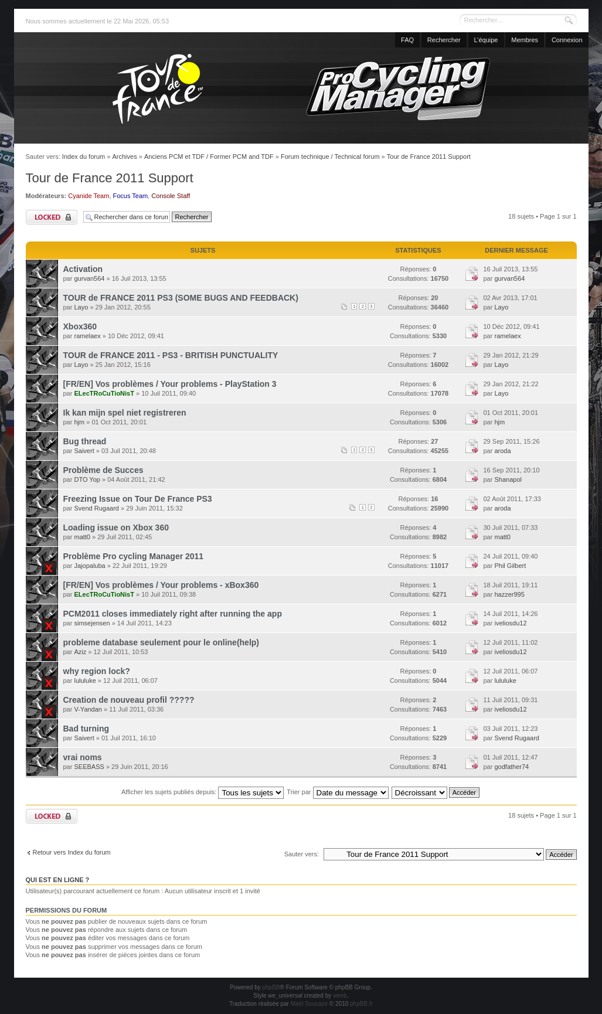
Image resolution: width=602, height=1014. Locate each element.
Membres (524, 39)
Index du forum (83, 156)
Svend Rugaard (96, 508)
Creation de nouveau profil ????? (129, 700)
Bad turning (86, 728)
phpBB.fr (361, 1004)
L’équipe (486, 39)
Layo (81, 307)
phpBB (271, 987)
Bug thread (85, 441)
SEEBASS (89, 766)
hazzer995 (509, 594)
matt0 (82, 536)
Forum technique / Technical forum (330, 156)
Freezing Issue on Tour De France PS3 (137, 498)
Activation (83, 269)
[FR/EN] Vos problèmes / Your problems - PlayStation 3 (170, 384)
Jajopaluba (89, 565)
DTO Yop (87, 479)
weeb (340, 995)
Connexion (567, 39)
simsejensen (92, 623)
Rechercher (444, 39)
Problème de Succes (103, 470)
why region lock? (96, 671)
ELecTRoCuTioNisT (104, 393)
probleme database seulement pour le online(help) (161, 642)
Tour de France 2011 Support (429, 156)
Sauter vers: (301, 854)
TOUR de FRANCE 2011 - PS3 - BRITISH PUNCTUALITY (170, 355)
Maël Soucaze (309, 1004)
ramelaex (87, 335)
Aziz (80, 651)
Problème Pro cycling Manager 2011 (133, 556)
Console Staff (170, 195)
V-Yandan (88, 709)
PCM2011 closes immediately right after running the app (172, 613)
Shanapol (508, 479)
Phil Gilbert (510, 565)
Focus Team (130, 195)
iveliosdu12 (510, 623)
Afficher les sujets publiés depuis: (202, 791)
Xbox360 (80, 326)
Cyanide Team (88, 195)
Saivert (84, 450)
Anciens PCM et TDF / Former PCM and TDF (209, 156)
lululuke (85, 680)
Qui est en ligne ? (58, 879)
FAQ (407, 39)
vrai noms (82, 757)
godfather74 (511, 766)
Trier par (337, 791)
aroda (502, 450)
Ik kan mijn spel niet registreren (124, 412)
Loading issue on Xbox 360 (116, 527)
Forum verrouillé (51, 217)
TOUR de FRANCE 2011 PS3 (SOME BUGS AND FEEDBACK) (180, 297)
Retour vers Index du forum (72, 852)
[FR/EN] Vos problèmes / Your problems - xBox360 (161, 585)
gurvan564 (89, 278)
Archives (124, 156)
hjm (79, 422)
